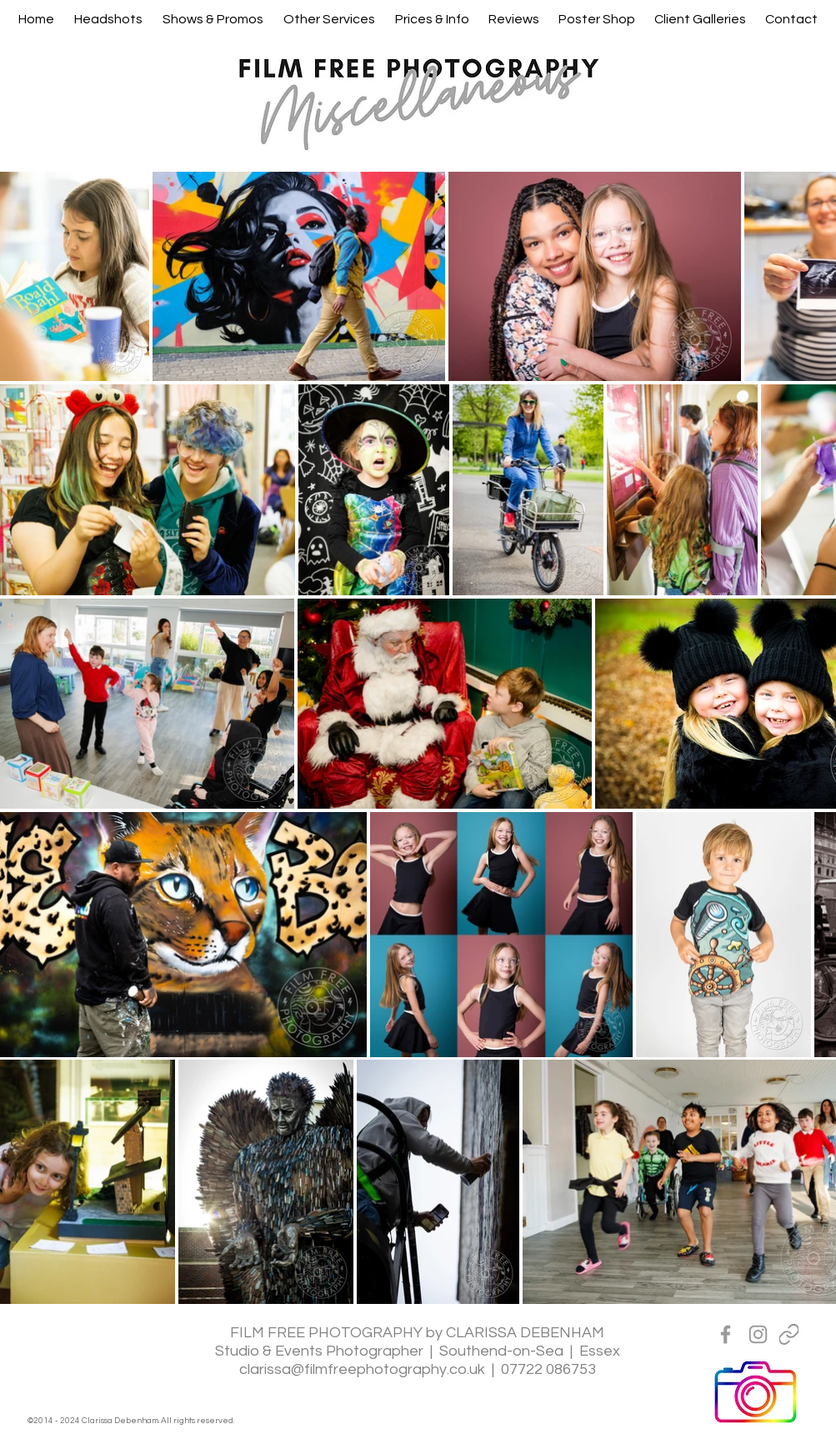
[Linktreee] (788, 1334)
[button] (108, 19)
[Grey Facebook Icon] (725, 1334)
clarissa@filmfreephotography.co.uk (362, 1369)
